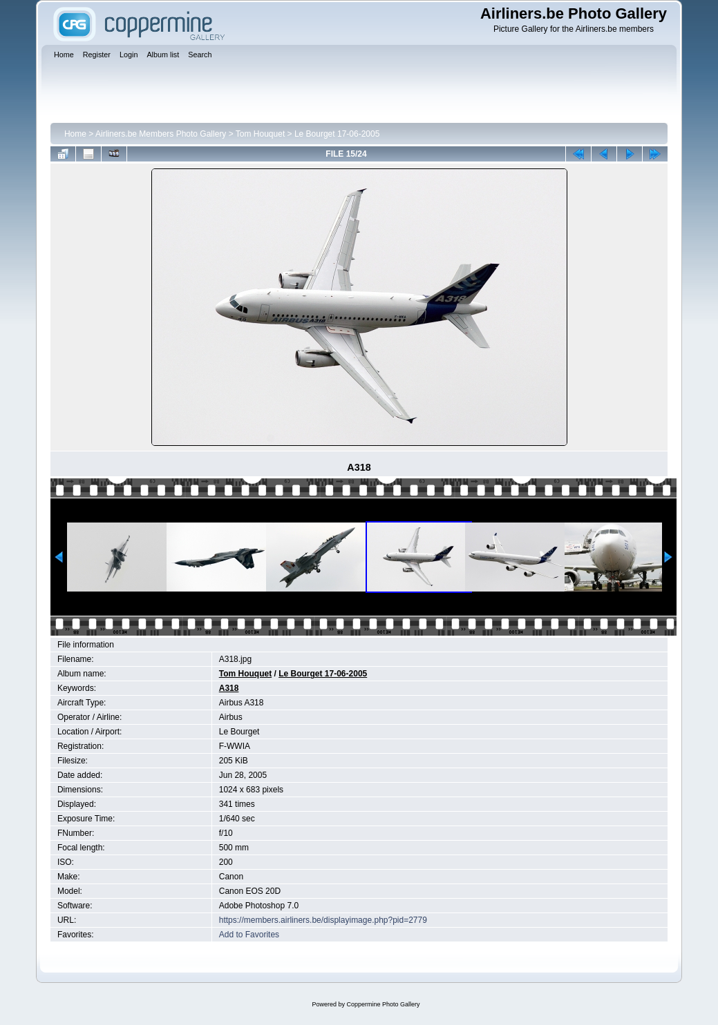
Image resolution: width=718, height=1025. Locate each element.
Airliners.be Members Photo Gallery (160, 134)
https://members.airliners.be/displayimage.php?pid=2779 (323, 920)
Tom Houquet (260, 134)
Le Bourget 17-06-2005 (336, 134)
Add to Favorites (249, 934)
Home (75, 134)
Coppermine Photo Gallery (382, 1004)
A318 (229, 688)
